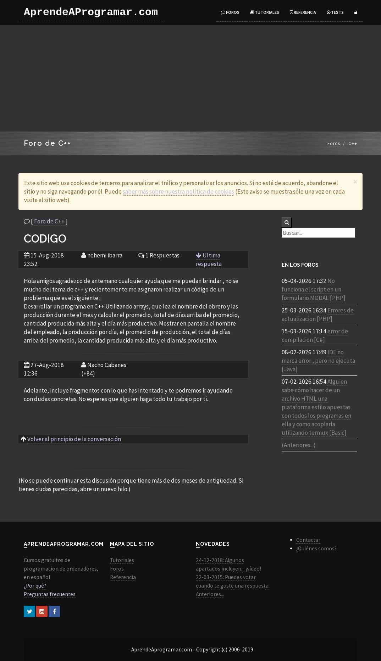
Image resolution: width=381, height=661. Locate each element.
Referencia (303, 12)
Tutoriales (264, 12)
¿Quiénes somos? (316, 548)
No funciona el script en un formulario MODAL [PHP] (314, 289)
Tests (335, 12)
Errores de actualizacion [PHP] (318, 314)
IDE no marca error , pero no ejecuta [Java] (318, 360)
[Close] (355, 181)
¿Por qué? (35, 585)
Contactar (308, 540)
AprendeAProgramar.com (91, 12)
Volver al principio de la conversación (74, 439)
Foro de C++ (49, 221)
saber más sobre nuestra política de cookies (178, 191)
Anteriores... (210, 594)
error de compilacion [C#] (315, 335)
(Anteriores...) (299, 445)
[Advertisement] (190, 78)
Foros (230, 12)
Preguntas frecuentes (50, 594)
